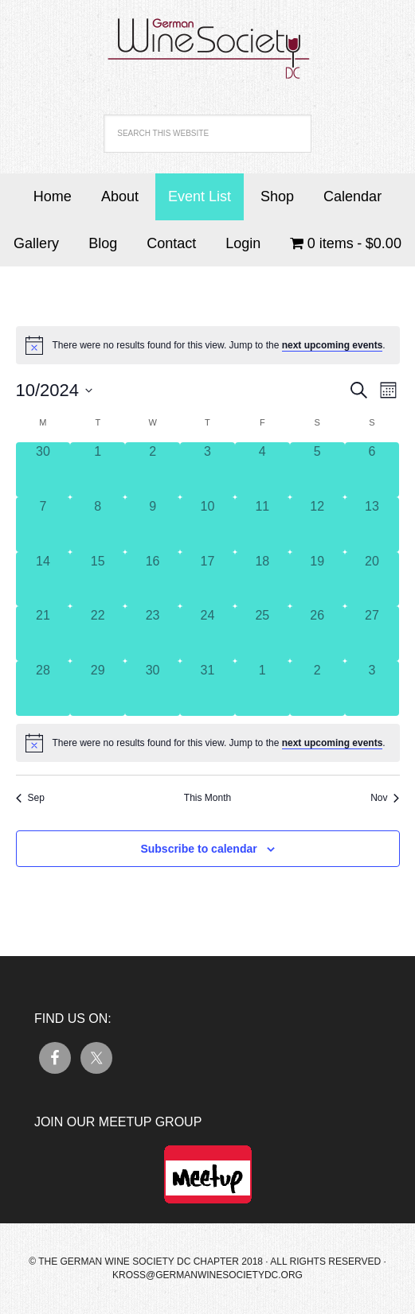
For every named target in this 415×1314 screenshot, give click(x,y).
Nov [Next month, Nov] (384, 797)
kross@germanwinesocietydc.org (207, 1275)
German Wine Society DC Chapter (207, 40)
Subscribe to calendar (198, 848)
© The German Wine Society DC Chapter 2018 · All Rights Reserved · (207, 1261)
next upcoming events (332, 345)
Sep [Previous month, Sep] (30, 797)
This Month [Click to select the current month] (207, 797)
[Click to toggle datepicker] (54, 390)
